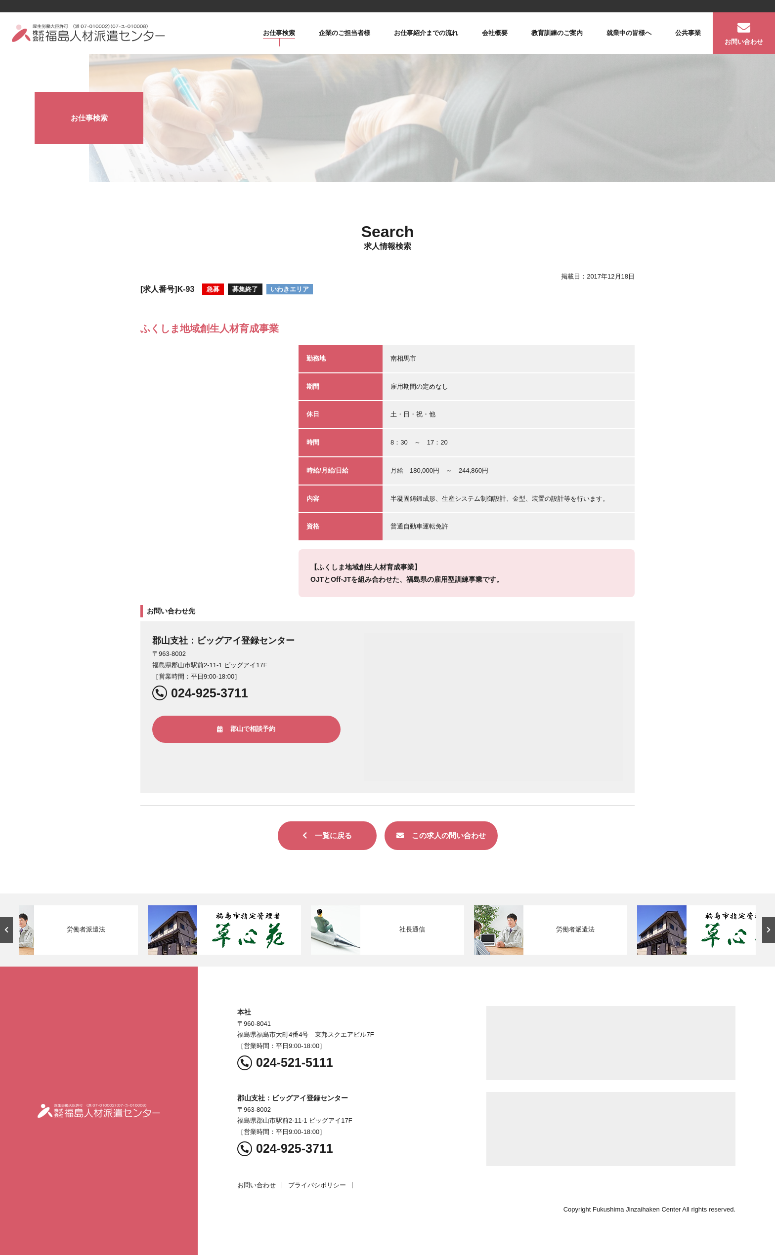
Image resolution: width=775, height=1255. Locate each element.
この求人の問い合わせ (441, 835)
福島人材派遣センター (88, 33)
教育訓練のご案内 (557, 33)
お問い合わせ (744, 41)
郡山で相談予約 (246, 728)
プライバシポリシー (317, 1185)
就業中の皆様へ (628, 33)
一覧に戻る (327, 835)
